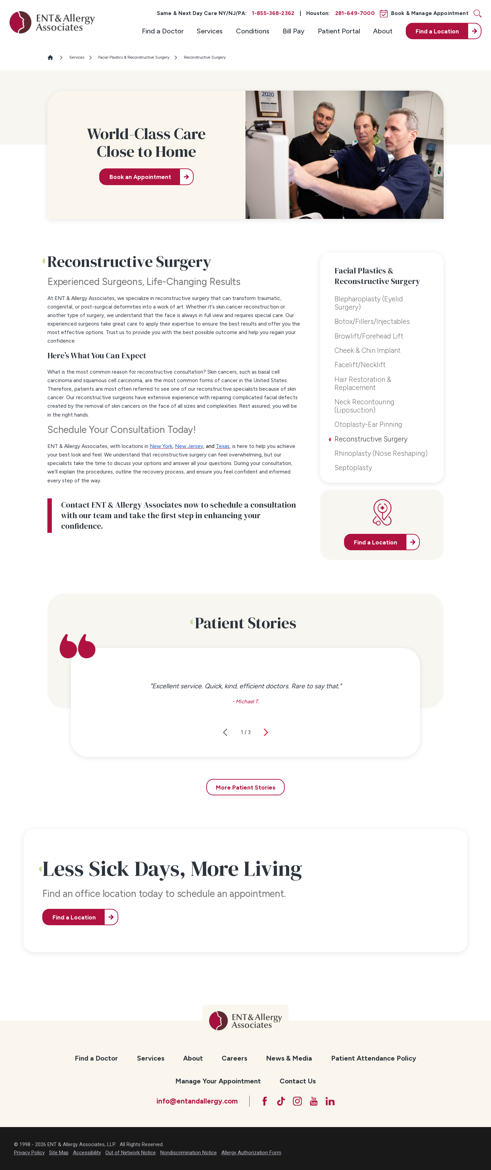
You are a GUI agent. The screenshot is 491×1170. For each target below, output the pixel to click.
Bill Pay (293, 31)
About (382, 31)
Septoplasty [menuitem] (353, 468)
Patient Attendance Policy (373, 1058)
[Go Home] (53, 57)
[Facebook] (264, 1101)
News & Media (289, 1058)
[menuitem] (163, 31)
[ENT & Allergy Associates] (52, 22)
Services (210, 31)
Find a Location (74, 917)
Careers (234, 1058)
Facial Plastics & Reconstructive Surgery (133, 57)
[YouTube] (313, 1101)
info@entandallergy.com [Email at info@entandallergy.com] (197, 1101)
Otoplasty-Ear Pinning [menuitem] (368, 424)
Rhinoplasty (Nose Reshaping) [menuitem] (381, 453)
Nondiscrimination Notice (188, 1153)
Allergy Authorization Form (251, 1153)
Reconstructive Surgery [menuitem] (370, 439)
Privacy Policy (29, 1153)
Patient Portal (339, 31)
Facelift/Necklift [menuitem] (360, 365)
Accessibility (87, 1153)
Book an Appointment (140, 176)
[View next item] (266, 732)
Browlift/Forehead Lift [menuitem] (368, 336)
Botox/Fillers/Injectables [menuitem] (372, 321)
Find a (437, 31)
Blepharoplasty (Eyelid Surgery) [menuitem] (368, 303)
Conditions (252, 31)
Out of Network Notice (130, 1153)
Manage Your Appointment (218, 1081)
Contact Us (298, 1081)
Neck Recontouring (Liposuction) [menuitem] (364, 406)
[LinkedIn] (330, 1101)
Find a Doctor (163, 31)
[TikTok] (281, 1101)
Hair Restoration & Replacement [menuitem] (362, 383)
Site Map (59, 1153)
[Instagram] (297, 1101)
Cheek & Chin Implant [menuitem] (367, 350)
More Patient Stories (246, 787)
